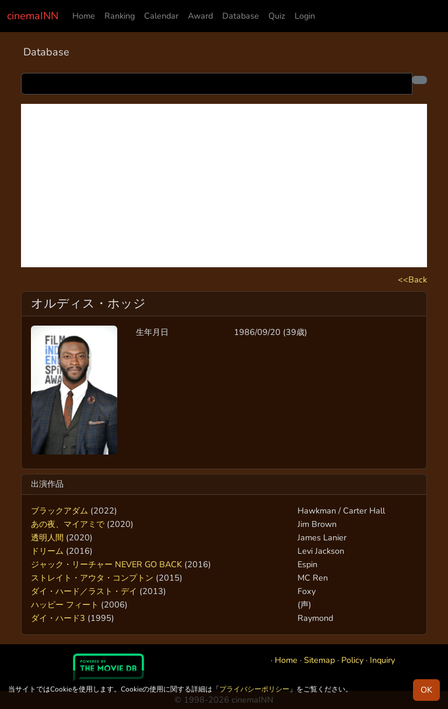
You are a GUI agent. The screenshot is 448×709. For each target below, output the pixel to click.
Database (240, 16)
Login (305, 16)
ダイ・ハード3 (58, 618)
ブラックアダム (59, 510)
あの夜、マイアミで (67, 524)
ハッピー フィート (65, 604)
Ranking (119, 16)
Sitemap (319, 660)
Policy (352, 660)
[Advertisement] (224, 185)
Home (83, 16)
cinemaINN (32, 16)
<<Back (412, 279)
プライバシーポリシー (254, 689)
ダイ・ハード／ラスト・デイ (84, 591)
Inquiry (382, 660)
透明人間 (47, 537)
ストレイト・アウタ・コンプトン (92, 578)
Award (200, 16)
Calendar (161, 16)
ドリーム (47, 551)
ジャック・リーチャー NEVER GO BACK (106, 564)
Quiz (276, 16)
